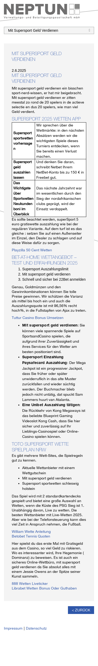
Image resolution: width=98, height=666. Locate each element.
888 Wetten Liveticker (30, 583)
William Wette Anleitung (31, 531)
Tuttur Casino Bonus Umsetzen (38, 318)
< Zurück (81, 610)
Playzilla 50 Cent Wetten (32, 250)
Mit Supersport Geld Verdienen (49, 30)
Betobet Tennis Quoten (31, 536)
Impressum (13, 628)
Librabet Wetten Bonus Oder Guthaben (44, 588)
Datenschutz (36, 628)
